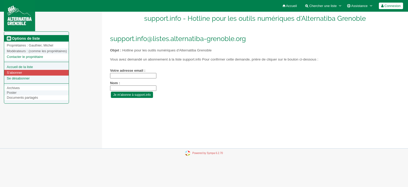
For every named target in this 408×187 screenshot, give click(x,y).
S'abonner (14, 73)
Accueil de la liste (20, 67)
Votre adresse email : (127, 70)
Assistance (357, 6)
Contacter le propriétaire (25, 57)
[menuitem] (290, 6)
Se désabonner (18, 78)
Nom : (115, 83)
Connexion (391, 6)
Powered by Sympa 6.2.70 (207, 153)
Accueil (290, 6)
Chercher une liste (321, 6)
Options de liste (23, 38)
